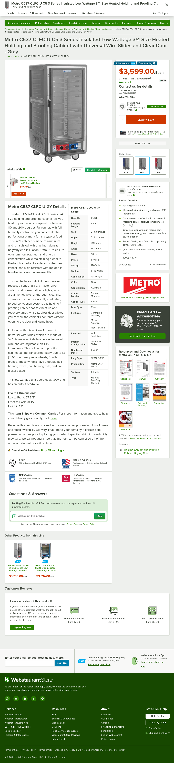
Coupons (56, 727)
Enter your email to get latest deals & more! (34, 657)
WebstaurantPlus (13, 714)
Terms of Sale (12, 750)
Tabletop (96, 23)
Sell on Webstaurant (111, 735)
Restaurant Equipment (19, 23)
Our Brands (107, 718)
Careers (105, 722)
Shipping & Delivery (158, 733)
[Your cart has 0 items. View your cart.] (164, 12)
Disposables (111, 23)
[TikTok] (33, 698)
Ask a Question (97, 169)
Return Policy (108, 739)
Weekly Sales (59, 722)
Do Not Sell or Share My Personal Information (101, 750)
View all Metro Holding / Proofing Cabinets (142, 297)
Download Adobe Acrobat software (146, 438)
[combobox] (81, 12)
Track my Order (157, 722)
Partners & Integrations (17, 735)
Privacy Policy (89, 524)
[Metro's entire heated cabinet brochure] (125, 420)
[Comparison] (159, 394)
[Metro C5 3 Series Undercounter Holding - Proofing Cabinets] (125, 369)
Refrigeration (42, 23)
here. (54, 418)
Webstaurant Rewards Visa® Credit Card (148, 134)
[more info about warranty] (136, 110)
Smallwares (59, 23)
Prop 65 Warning (51, 450)
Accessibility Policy (65, 750)
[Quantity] (123, 119)
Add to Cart (19, 194)
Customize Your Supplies (18, 727)
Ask (99, 516)
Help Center (157, 716)
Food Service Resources (65, 731)
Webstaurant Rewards (16, 718)
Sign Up (62, 663)
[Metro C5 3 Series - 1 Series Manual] (142, 369)
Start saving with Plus (99, 664)
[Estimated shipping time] (134, 195)
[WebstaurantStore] (47, 679)
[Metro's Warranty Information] (159, 369)
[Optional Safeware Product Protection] (142, 394)
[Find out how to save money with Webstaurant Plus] (8, 178)
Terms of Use (73, 524)
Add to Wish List (142, 143)
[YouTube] (16, 698)
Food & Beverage (78, 23)
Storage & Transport (146, 23)
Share (77, 169)
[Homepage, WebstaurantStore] (25, 12)
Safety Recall (58, 739)
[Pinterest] (42, 698)
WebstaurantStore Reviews (66, 735)
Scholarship (107, 731)
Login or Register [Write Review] (22, 627)
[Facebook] (25, 698)
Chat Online (153, 728)
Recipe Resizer (13, 731)
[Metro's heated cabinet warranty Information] (125, 394)
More (164, 23)
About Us (106, 714)
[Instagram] (7, 698)
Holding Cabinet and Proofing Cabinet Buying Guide (145, 451)
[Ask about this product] (58, 516)
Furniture (127, 23)
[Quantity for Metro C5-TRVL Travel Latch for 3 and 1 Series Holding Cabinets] (9, 194)
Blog (54, 714)
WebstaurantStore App (16, 722)
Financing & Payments (112, 727)
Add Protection (156, 106)
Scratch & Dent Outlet (63, 718)
